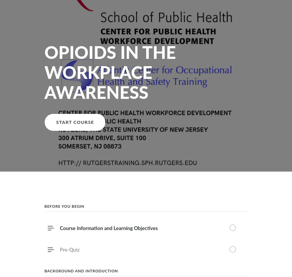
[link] (146, 249)
